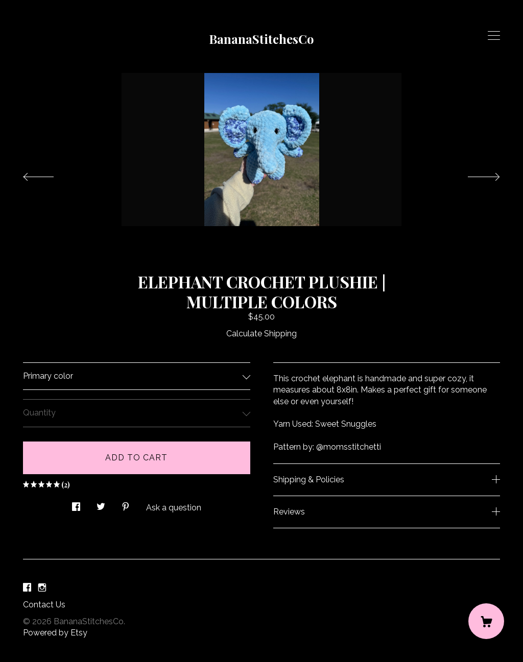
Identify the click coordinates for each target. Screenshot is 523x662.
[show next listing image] (474, 174)
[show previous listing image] (48, 174)
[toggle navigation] (494, 36)
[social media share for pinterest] (126, 503)
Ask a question (173, 507)
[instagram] (42, 588)
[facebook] (27, 588)
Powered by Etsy (55, 633)
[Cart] (486, 621)
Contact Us (44, 604)
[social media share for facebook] (76, 503)
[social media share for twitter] (101, 503)
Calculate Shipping (261, 333)
